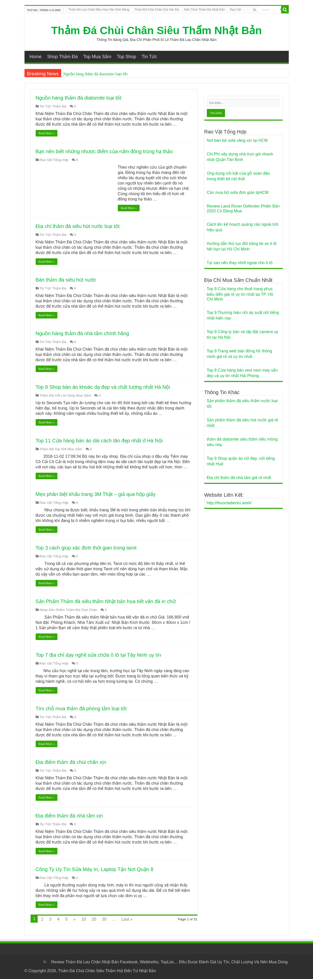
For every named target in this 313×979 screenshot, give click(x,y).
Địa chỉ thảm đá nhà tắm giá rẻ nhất (239, 477)
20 (94, 919)
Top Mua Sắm (97, 56)
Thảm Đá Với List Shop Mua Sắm (65, 395)
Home (36, 56)
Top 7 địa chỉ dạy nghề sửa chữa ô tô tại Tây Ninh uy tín (98, 655)
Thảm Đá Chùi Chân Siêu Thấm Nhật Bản (156, 30)
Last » (127, 919)
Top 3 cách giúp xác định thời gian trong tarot (86, 548)
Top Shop (126, 56)
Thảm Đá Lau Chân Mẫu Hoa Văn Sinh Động (98, 9)
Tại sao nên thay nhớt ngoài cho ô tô (240, 263)
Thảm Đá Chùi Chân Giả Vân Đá (157, 9)
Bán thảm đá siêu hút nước (66, 280)
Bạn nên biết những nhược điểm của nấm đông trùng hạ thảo (104, 151)
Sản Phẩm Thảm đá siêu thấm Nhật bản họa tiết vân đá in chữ (106, 601)
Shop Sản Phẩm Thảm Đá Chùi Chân (68, 610)
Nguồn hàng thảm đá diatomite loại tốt (95, 74)
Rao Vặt (235, 9)
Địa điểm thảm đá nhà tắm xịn (69, 815)
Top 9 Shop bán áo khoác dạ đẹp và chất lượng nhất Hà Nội (103, 387)
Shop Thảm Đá (62, 56)
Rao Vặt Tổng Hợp (54, 160)
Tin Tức (149, 56)
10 (83, 919)
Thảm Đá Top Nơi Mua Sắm (61, 449)
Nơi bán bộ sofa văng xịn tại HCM (237, 140)
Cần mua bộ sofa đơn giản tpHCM (238, 192)
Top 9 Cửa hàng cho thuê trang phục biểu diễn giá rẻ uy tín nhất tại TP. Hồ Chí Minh (240, 294)
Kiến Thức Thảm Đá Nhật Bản (204, 9)
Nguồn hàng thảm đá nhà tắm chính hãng (82, 333)
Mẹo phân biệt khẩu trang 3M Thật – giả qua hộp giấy (96, 494)
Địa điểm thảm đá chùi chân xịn (71, 762)
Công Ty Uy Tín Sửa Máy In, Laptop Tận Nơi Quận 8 (94, 869)
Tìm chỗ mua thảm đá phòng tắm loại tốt (81, 708)
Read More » (47, 133)
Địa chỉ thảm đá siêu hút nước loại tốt (78, 226)
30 (104, 919)
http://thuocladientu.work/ (229, 503)
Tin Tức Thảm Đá (53, 106)
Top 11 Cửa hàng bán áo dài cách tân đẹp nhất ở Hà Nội (99, 440)
